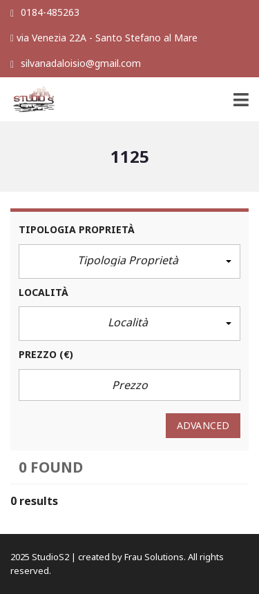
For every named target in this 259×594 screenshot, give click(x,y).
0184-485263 (44, 12)
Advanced (203, 425)
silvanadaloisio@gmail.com (75, 63)
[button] (129, 261)
